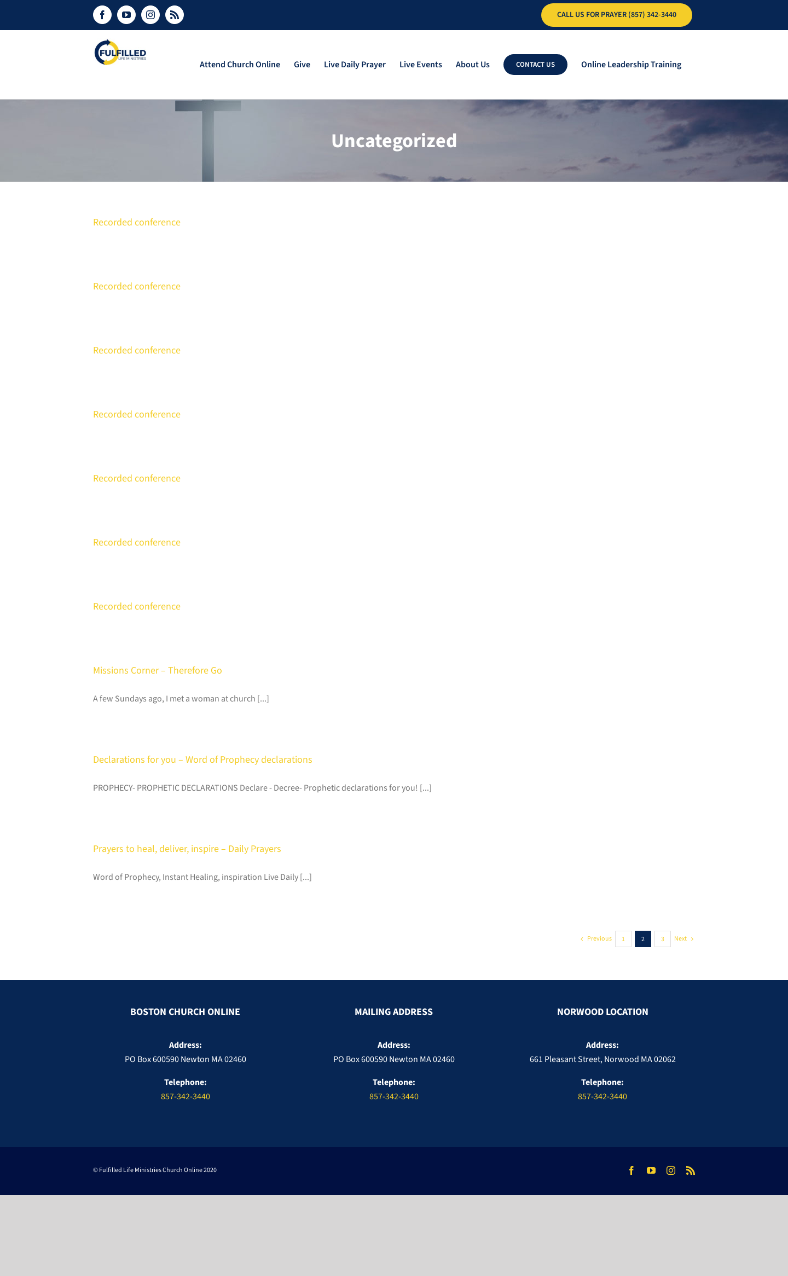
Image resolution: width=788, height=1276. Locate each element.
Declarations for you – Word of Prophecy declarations (202, 760)
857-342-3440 (185, 1097)
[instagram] (671, 1170)
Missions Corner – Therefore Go (157, 670)
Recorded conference (137, 222)
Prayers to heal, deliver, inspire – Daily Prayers (187, 849)
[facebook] (631, 1170)
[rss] (690, 1170)
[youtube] (651, 1170)
